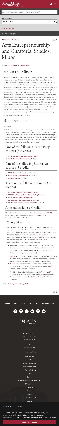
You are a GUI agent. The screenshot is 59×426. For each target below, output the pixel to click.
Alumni (29, 391)
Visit (16, 303)
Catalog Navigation (10, 33)
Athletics (29, 373)
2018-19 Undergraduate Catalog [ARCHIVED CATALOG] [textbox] (21, 12)
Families (29, 401)
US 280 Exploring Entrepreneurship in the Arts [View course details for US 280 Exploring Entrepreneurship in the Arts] (23, 200)
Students (30, 394)
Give (25, 303)
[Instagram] (21, 311)
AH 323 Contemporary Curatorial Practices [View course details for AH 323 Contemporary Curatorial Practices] (22, 192)
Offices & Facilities (29, 370)
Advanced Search (8, 28)
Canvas (29, 377)
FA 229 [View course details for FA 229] (33, 258)
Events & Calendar (29, 366)
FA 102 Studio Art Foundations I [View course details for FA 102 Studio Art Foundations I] (18, 173)
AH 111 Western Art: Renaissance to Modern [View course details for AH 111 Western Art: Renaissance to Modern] (23, 156)
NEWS (30, 359)
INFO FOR (29, 387)
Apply (7, 303)
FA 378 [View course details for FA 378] (49, 213)
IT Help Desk (29, 384)
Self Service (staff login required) (29, 380)
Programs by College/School (20, 65)
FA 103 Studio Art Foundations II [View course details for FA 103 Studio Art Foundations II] (19, 175)
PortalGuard (48, 303)
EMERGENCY (29, 356)
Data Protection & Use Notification (30, 418)
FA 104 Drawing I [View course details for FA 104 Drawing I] (14, 178)
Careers (34, 303)
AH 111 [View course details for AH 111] (45, 274)
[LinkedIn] (44, 311)
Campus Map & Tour (30, 352)
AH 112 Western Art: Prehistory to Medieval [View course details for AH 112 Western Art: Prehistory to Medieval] (22, 159)
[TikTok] (27, 311)
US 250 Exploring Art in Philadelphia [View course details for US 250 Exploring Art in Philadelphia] (20, 197)
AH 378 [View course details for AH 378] (41, 215)
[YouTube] (32, 311)
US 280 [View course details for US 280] (47, 237)
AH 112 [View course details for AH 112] (33, 277)
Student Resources (29, 363)
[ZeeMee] (38, 311)
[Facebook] (15, 311)
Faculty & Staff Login (30, 398)
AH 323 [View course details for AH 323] (44, 232)
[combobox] (29, 12)
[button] (51, 4)
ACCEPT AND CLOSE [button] (29, 422)
